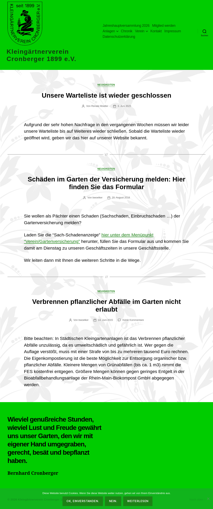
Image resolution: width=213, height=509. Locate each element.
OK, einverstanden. (82, 501)
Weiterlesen (137, 501)
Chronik (126, 31)
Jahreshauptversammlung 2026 (126, 26)
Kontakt (156, 31)
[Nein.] (208, 499)
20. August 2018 (121, 198)
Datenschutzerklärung (119, 37)
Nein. (113, 501)
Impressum (172, 31)
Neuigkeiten (106, 85)
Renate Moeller (99, 106)
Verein (139, 31)
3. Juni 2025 (125, 106)
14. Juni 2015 (105, 320)
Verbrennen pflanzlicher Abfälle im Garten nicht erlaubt (106, 306)
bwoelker (97, 198)
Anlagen (109, 31)
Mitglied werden (163, 26)
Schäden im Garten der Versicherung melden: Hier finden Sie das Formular (106, 183)
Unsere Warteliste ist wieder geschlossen (106, 95)
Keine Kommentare (133, 320)
